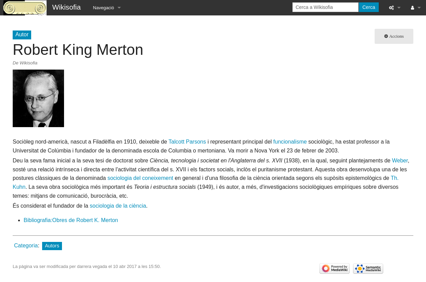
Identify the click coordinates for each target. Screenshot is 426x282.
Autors (52, 245)
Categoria (26, 245)
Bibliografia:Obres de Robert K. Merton (71, 220)
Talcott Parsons (187, 142)
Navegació (103, 7)
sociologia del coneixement (140, 178)
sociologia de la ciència (118, 206)
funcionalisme (290, 142)
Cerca (368, 7)
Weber (400, 160)
